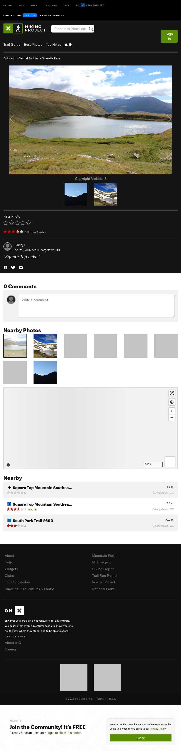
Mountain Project (105, 555)
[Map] (90, 428)
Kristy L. (21, 245)
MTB (21, 5)
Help (8, 562)
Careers (11, 649)
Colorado (9, 58)
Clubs (9, 575)
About (9, 555)
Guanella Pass (51, 58)
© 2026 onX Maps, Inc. (79, 698)
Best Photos (33, 44)
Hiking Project (103, 569)
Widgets (11, 569)
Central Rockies (28, 58)
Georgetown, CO (49, 250)
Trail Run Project (104, 575)
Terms (100, 698)
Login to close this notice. (64, 733)
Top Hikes (53, 44)
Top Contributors (18, 582)
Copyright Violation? (90, 178)
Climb (7, 5)
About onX (13, 642)
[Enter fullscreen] (172, 393)
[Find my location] (172, 402)
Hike (34, 5)
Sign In (169, 36)
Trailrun (51, 5)
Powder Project (103, 582)
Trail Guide (11, 44)
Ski (67, 5)
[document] (140, 731)
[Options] (170, 462)
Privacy (112, 698)
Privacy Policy (158, 728)
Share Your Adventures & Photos (29, 589)
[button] (5, 267)
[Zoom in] (172, 411)
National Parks (103, 589)
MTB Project (101, 562)
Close (140, 738)
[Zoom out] (172, 417)
